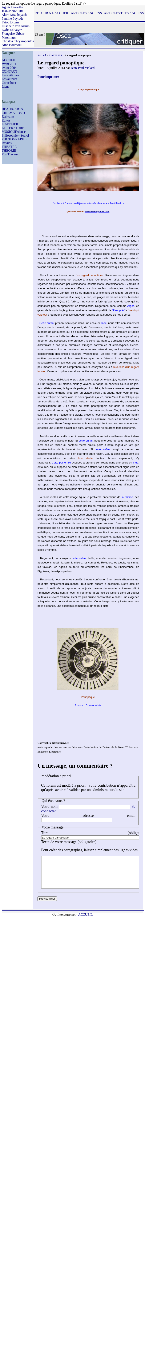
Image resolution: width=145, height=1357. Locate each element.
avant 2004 (9, 67)
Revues (7, 143)
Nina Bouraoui (12, 45)
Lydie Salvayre (12, 30)
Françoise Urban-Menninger (13, 35)
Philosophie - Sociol (15, 135)
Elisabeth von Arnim (15, 26)
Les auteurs (9, 79)
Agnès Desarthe (12, 7)
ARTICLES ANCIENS (86, 13)
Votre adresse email (88, 815)
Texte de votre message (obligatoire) (69, 842)
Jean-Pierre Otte (13, 11)
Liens (5, 86)
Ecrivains (8, 116)
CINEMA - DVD (13, 113)
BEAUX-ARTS (12, 109)
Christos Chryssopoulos (18, 41)
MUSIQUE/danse (14, 131)
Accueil (41, 55)
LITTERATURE (13, 128)
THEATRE (9, 147)
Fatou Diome (10, 22)
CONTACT (9, 71)
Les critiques (10, 75)
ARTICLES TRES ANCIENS (124, 13)
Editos (6, 120)
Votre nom (49, 806)
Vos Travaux (10, 154)
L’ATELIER (10, 124)
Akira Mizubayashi (15, 15)
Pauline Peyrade (13, 18)
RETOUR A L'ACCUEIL (52, 13)
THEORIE (9, 150)
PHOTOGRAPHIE (14, 139)
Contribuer (9, 82)
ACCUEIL (9, 60)
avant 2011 (9, 64)
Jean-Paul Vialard (83, 68)
